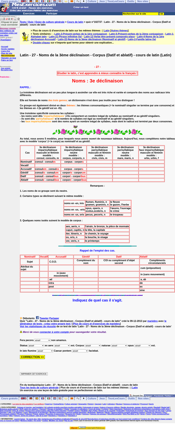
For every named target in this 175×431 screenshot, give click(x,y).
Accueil (4, 13)
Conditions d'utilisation (62, 419)
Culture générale (71, 404)
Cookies (45, 420)
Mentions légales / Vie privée (30, 420)
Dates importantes (116, 409)
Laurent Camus (19, 419)
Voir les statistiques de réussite (38, 326)
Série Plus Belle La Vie (131, 414)
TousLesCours (116, 398)
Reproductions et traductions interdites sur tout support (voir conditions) (114, 419)
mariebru (152, 321)
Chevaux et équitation (55, 409)
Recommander (8, 55)
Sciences (85, 414)
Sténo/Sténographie (114, 414)
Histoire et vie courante (107, 411)
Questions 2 (62, 416)
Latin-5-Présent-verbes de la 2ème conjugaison (136, 34)
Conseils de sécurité (79, 419)
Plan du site (6, 53)
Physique (20, 414)
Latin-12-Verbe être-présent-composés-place (109, 36)
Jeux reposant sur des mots (155, 411)
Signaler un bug (8, 58)
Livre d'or (5, 51)
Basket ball (165, 407)
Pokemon (28, 414)
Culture (92, 398)
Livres (25, 412)
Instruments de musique (134, 411)
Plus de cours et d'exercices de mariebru (96, 323)
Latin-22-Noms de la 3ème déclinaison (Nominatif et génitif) (92, 39)
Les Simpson (17, 412)
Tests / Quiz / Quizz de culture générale (42, 22)
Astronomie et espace (91, 407)
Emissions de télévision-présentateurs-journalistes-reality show (147, 409)
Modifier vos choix (56, 420)
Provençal (144, 404)
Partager (54, 318)
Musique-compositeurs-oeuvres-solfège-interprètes (68, 412)
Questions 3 (72, 416)
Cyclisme (105, 409)
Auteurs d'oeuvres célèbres (110, 407)
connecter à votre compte (54, 332)
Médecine (100, 412)
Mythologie (92, 412)
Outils (131, 398)
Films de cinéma (18, 411)
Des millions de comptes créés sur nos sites (8, 31)
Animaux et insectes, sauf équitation (30, 407)
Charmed (42, 409)
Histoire (91, 404)
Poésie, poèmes (39, 414)
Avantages (5, 40)
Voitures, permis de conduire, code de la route (30, 416)
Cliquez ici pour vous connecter (9, 23)
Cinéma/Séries (58, 404)
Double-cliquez (41, 42)
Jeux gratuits (5, 68)
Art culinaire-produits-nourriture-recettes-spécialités (63, 407)
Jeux (102, 398)
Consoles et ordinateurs (79, 409)
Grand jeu (48, 404)
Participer (51, 13)
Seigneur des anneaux (98, 414)
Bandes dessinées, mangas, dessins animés (137, 407)
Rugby (79, 414)
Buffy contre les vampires (29, 409)
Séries (142, 414)
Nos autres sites (7, 70)
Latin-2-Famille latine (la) (142, 39)
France (77, 411)
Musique (119, 404)
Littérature (111, 404)
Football (71, 411)
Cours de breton (94, 409)
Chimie (66, 409)
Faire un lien (7, 60)
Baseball (157, 407)
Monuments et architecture (38, 412)
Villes (11, 416)
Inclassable (121, 411)
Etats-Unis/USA (5, 411)
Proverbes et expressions (55, 414)
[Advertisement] (9, 93)
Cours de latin (75, 22)
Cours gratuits (9, 398)
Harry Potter (93, 411)
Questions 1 (52, 416)
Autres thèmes (119, 30)
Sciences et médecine (131, 404)
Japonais (98, 404)
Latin (106, 30)
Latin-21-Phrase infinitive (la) (65, 36)
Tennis (148, 414)
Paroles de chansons (153, 412)
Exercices (28, 13)
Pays (164, 412)
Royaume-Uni (70, 414)
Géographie (82, 404)
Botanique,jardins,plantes (9, 409)
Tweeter (44, 318)
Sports (151, 404)
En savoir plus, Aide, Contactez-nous (40, 419)
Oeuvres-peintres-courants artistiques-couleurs (128, 412)
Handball (84, 411)
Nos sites (143, 398)
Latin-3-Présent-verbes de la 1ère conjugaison (80, 34)
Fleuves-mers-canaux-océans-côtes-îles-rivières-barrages (46, 411)
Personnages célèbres (8, 414)
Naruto (107, 412)
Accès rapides (7, 49)
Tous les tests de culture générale (39, 387)
